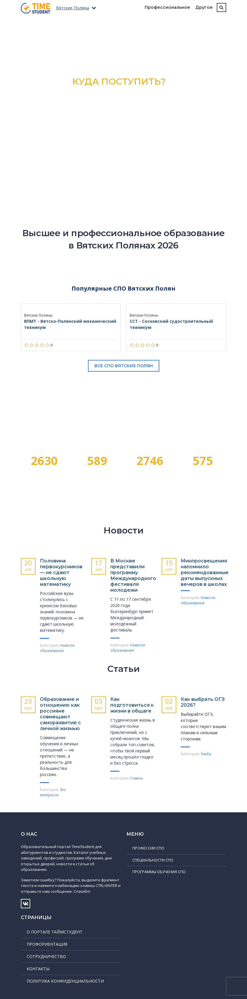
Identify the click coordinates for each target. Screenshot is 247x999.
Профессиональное (167, 7)
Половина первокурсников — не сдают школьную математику (61, 572)
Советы (136, 778)
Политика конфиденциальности (65, 981)
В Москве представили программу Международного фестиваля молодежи (133, 575)
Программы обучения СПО (159, 871)
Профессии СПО (148, 848)
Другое (204, 7)
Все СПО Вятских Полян (123, 365)
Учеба (206, 753)
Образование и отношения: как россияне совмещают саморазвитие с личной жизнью (60, 713)
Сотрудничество (46, 956)
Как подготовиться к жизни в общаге (132, 705)
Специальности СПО (152, 860)
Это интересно (53, 792)
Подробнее (124, 135)
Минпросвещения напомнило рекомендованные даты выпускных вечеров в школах (205, 572)
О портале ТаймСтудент (54, 932)
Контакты (38, 968)
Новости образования (57, 648)
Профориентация (47, 944)
